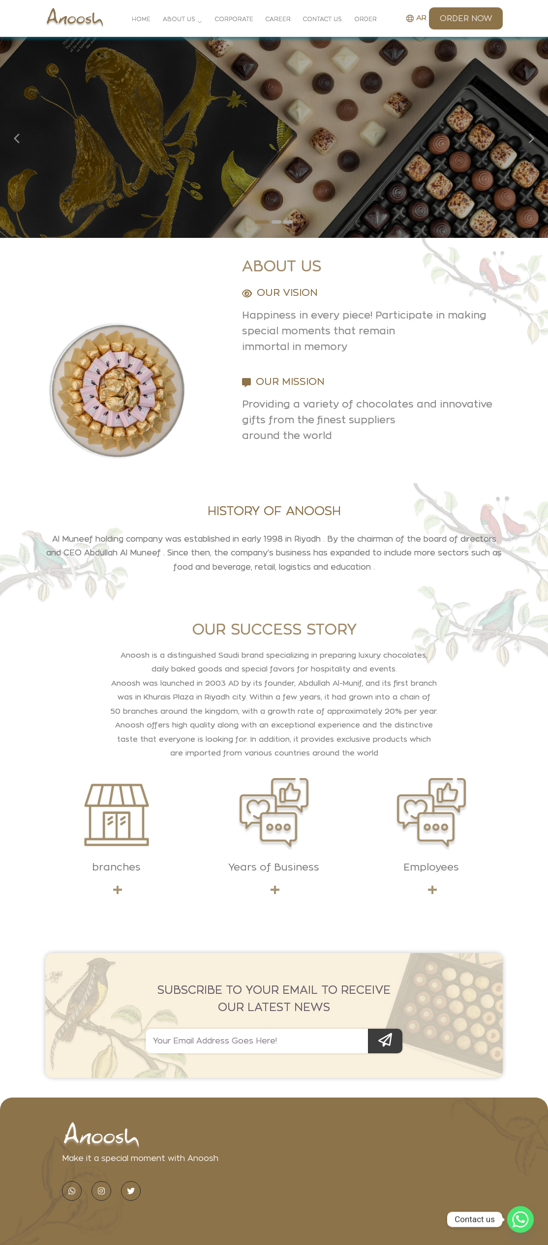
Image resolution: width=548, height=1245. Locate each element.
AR (416, 18)
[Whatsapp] (520, 1219)
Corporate (233, 19)
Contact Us (322, 19)
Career (278, 19)
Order (365, 19)
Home (141, 19)
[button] (262, 222)
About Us (179, 19)
